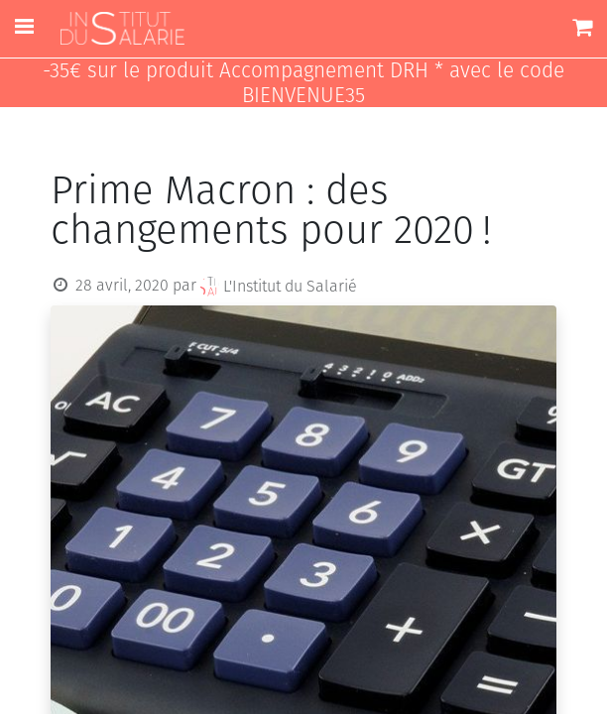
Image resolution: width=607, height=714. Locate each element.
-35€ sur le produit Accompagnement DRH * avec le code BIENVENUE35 (303, 83)
